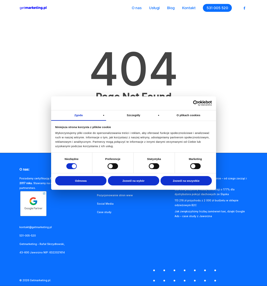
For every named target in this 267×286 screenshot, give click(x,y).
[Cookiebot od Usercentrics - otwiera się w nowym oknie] (196, 103)
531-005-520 (27, 235)
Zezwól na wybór (133, 180)
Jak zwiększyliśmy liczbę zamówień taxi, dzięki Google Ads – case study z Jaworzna (210, 214)
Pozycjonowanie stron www (115, 195)
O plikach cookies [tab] (188, 115)
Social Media (105, 203)
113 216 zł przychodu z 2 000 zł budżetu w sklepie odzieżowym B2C (206, 203)
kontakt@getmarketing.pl (35, 227)
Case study (104, 212)
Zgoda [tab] (78, 115)
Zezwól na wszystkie (186, 180)
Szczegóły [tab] (133, 115)
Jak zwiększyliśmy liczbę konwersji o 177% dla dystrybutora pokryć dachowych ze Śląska (205, 192)
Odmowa (80, 180)
